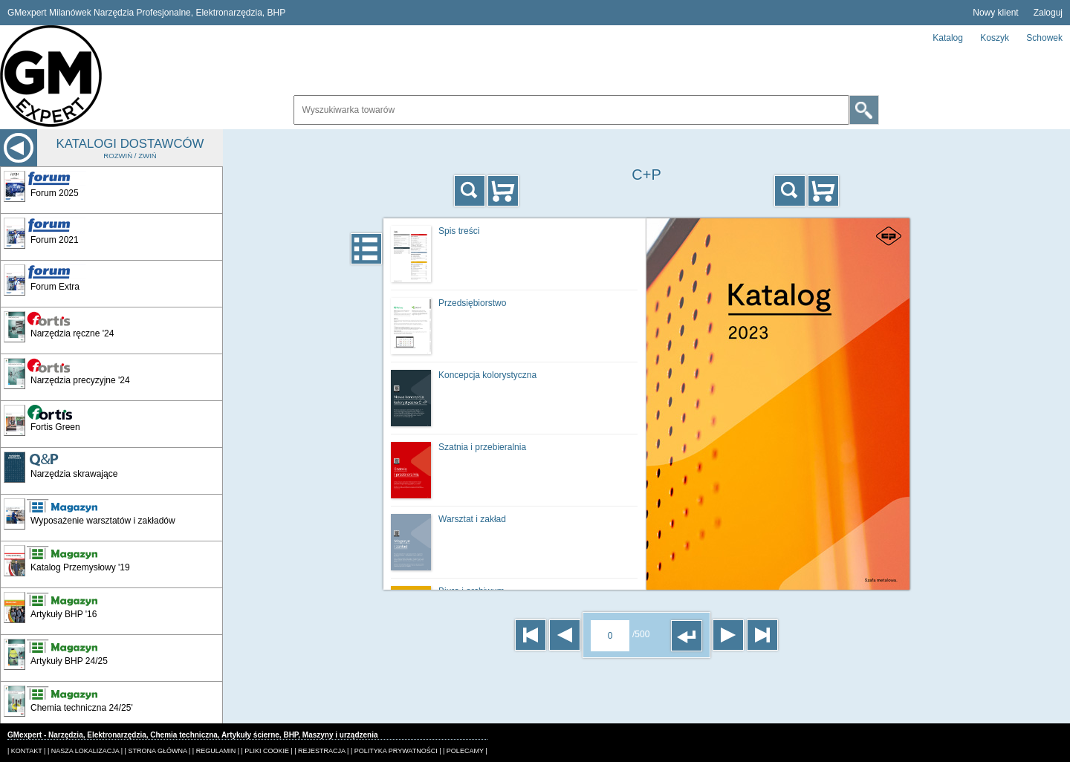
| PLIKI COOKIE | (267, 751)
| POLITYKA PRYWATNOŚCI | (396, 751)
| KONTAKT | (26, 751)
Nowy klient (995, 12)
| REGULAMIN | (215, 751)
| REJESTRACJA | (321, 751)
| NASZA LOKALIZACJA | (85, 751)
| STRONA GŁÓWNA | (158, 751)
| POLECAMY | (465, 751)
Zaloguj (1048, 12)
